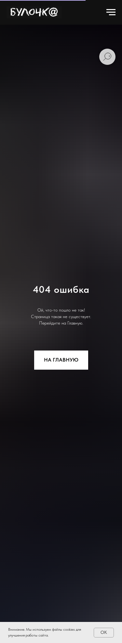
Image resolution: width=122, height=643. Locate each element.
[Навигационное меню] (110, 12)
